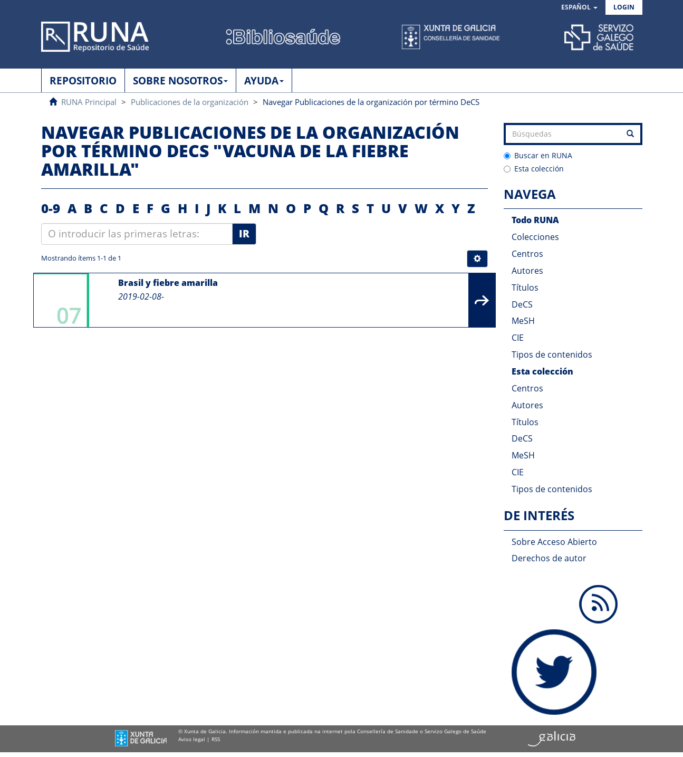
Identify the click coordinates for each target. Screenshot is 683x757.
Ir (244, 234)
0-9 (50, 208)
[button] (579, 7)
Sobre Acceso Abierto (554, 542)
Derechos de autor (549, 558)
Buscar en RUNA (538, 155)
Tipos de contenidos (552, 354)
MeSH (523, 321)
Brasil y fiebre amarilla (168, 283)
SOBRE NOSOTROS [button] (180, 81)
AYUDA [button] (264, 81)
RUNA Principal (89, 102)
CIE (518, 337)
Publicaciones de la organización (189, 102)
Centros (527, 254)
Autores (527, 270)
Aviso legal (191, 739)
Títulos (525, 287)
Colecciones (535, 237)
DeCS (522, 304)
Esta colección (534, 169)
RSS (215, 739)
